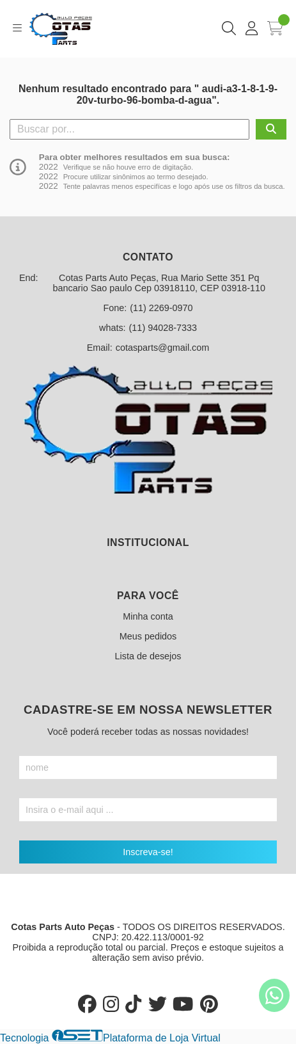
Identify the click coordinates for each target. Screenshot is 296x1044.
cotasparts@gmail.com (163, 347)
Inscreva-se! (148, 852)
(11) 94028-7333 (163, 328)
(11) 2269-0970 (161, 308)
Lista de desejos (147, 656)
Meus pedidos (148, 636)
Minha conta (148, 616)
